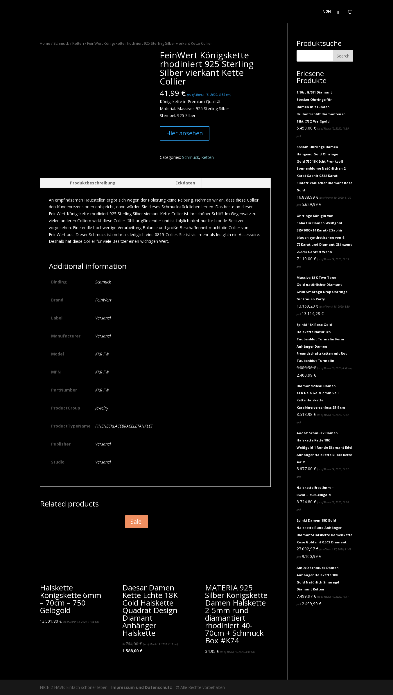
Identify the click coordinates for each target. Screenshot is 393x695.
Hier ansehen (184, 133)
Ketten (78, 43)
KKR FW (102, 354)
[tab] (81, 183)
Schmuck (61, 43)
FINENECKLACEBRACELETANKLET (124, 426)
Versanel (103, 318)
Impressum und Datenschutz (141, 687)
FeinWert (103, 300)
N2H (326, 12)
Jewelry (101, 408)
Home (45, 43)
